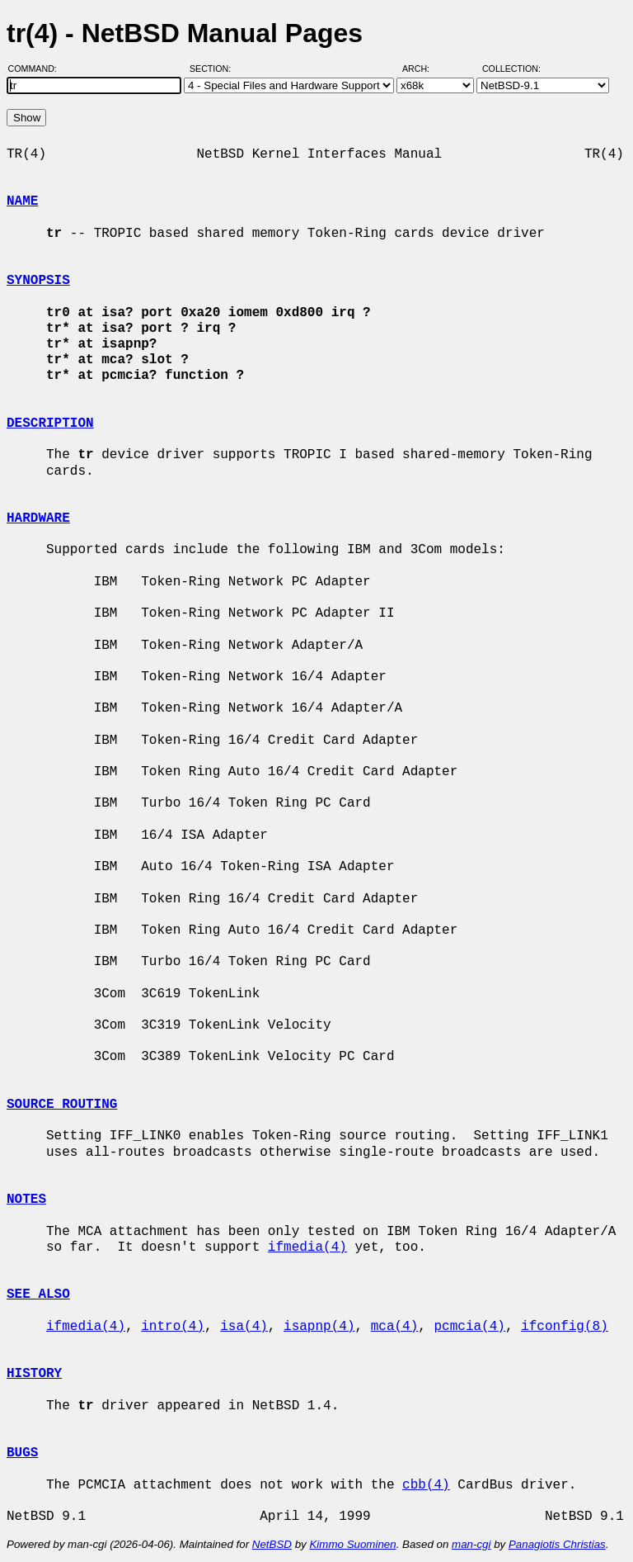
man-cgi (471, 1544)
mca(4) (395, 1327)
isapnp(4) (319, 1327)
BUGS (22, 1453)
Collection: (511, 68)
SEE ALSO (38, 1294)
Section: (214, 68)
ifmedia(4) (307, 1247)
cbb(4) (426, 1485)
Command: (37, 68)
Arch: (423, 68)
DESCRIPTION (50, 423)
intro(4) (172, 1327)
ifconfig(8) (564, 1327)
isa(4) (244, 1327)
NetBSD (272, 1544)
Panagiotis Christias (557, 1544)
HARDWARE (38, 518)
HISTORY (34, 1374)
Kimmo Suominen (352, 1544)
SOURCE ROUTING (62, 1105)
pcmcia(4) (469, 1327)
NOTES (26, 1199)
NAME (22, 201)
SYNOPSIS (38, 281)
